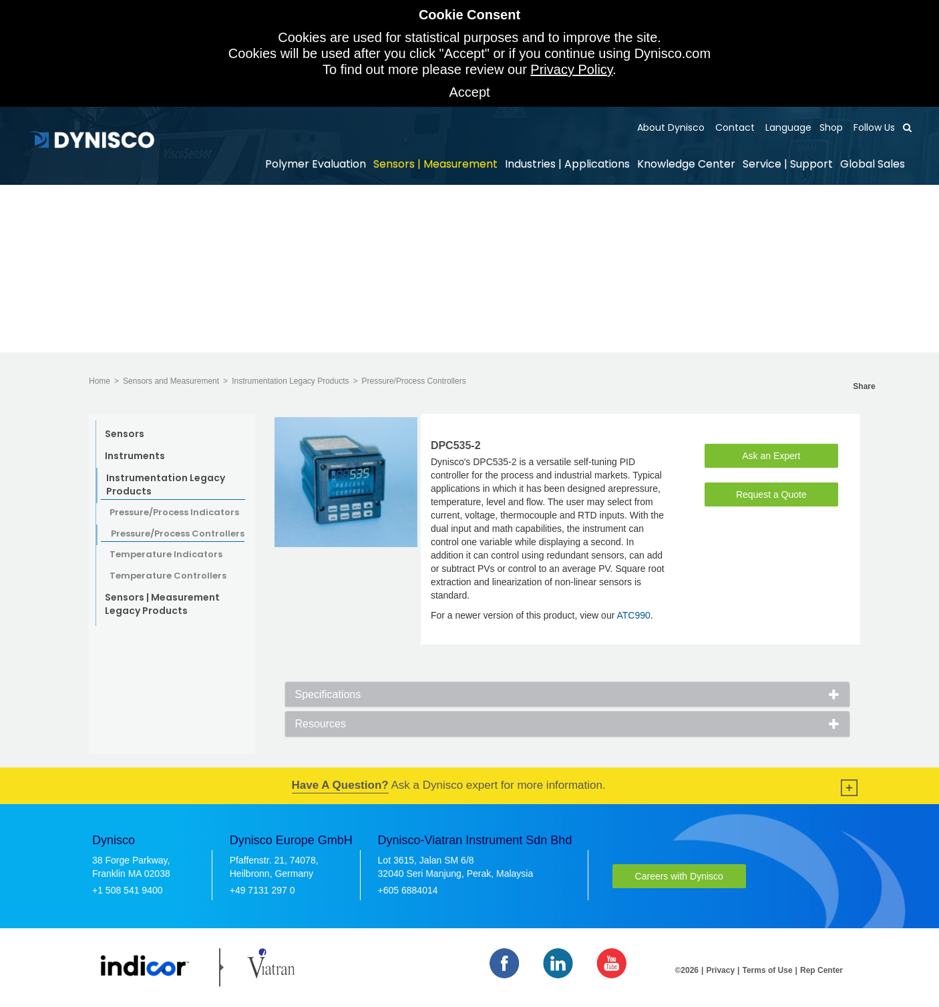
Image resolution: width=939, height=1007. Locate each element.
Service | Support (788, 164)
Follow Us (873, 127)
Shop (831, 127)
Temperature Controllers (168, 576)
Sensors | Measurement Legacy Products (162, 604)
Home (99, 381)
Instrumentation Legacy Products (290, 381)
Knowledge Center (686, 164)
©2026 (687, 970)
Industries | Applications (567, 164)
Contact (734, 127)
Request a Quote (771, 494)
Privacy (720, 970)
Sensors (124, 433)
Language (787, 127)
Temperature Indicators (166, 555)
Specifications (328, 694)
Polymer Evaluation (315, 164)
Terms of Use (767, 970)
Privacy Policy (571, 69)
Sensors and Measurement (171, 381)
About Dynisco (671, 127)
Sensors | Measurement (435, 164)
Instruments (135, 455)
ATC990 (633, 615)
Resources (320, 723)
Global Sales (872, 164)
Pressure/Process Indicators (174, 513)
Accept (469, 92)
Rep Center (821, 970)
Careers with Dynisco (679, 876)
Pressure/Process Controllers (414, 381)
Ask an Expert (771, 455)
